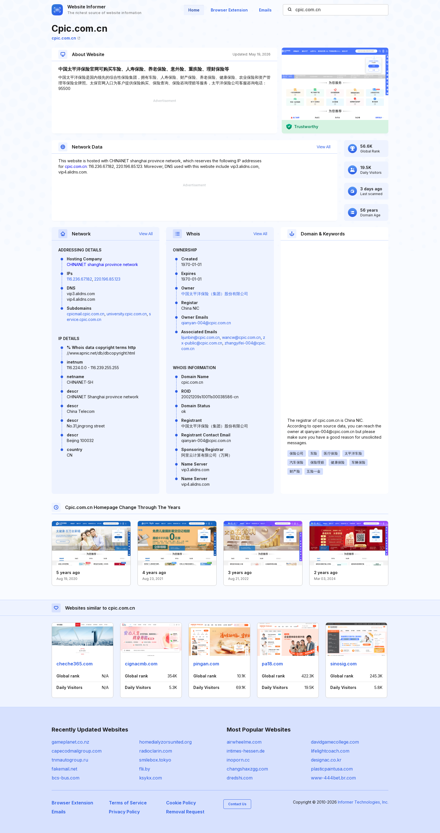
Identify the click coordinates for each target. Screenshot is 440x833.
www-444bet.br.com (333, 778)
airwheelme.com (244, 742)
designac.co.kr (326, 760)
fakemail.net (64, 769)
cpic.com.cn (66, 38)
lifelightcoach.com (330, 751)
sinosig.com (343, 664)
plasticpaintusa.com (332, 769)
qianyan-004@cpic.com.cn (206, 322)
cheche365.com (74, 664)
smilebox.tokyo (155, 760)
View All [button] (324, 147)
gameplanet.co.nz (70, 742)
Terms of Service (128, 803)
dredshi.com (240, 778)
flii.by (144, 769)
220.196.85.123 (107, 279)
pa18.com (272, 664)
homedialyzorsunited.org (165, 742)
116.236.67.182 (79, 279)
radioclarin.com (155, 751)
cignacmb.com (141, 664)
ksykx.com (150, 778)
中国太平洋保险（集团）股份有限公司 (214, 293)
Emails (265, 10)
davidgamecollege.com (335, 742)
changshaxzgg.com (247, 769)
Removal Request (185, 812)
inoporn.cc (238, 760)
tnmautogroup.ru (70, 760)
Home (194, 10)
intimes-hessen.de (246, 751)
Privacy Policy (124, 812)
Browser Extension (229, 10)
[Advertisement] (164, 116)
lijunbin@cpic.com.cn (200, 337)
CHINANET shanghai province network (102, 264)
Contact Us (237, 804)
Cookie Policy (181, 803)
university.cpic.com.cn (127, 313)
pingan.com (206, 664)
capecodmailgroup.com (77, 751)
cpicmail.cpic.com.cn (85, 313)
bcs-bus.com (65, 778)
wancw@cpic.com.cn (241, 337)
